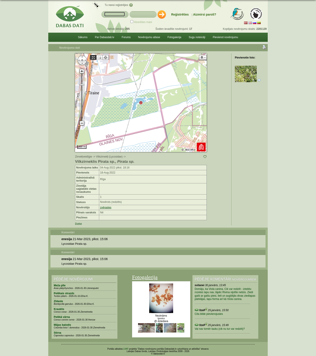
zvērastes (105, 207)
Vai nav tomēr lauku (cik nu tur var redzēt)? (220, 328)
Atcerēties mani (143, 22)
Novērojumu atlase (149, 37)
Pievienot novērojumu (225, 37)
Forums (126, 37)
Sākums (82, 37)
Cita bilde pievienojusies (209, 313)
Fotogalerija (174, 37)
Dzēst (78, 223)
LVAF (126, 349)
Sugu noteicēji (197, 37)
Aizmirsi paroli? (204, 14)
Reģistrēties (180, 14)
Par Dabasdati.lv (104, 37)
